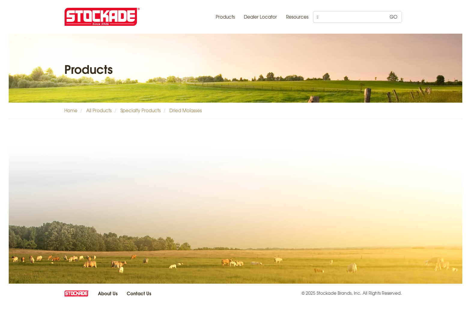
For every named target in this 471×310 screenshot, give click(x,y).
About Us (108, 293)
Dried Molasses (185, 110)
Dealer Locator (260, 17)
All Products (99, 110)
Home (70, 110)
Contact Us (139, 293)
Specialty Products (140, 110)
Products (225, 17)
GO (393, 17)
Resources (297, 17)
